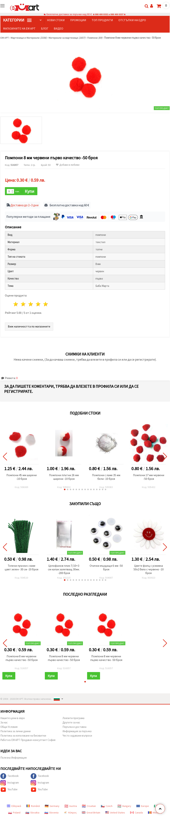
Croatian (89, 806)
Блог (44, 28)
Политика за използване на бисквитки (23, 736)
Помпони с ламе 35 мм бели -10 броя (106, 477)
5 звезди (45, 304)
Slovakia (32, 813)
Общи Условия (8, 727)
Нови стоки (56, 20)
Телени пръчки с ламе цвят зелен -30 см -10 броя (21, 567)
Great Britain (91, 813)
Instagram (9, 783)
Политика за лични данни (15, 731)
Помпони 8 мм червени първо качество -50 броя (21, 658)
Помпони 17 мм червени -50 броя (148, 477)
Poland (14, 813)
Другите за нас (71, 723)
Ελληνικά (14, 806)
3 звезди (31, 304)
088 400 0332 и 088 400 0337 (109, 14)
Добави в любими (67, 164)
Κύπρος (70, 813)
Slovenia (51, 813)
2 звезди (23, 304)
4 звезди (38, 304)
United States (115, 813)
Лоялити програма (73, 718)
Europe (142, 806)
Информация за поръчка (76, 731)
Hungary (124, 806)
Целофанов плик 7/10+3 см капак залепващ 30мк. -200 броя (64, 569)
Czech (106, 806)
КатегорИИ (17, 20)
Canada (136, 813)
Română (33, 806)
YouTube (8, 790)
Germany (52, 806)
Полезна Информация (13, 758)
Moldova (155, 813)
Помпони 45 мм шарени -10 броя (21, 477)
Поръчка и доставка (74, 727)
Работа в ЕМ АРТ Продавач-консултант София (27, 740)
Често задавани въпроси (77, 736)
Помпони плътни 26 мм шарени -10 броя (64, 477)
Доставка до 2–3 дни (25, 206)
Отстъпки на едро (132, 20)
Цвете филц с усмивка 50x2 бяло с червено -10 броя (149, 569)
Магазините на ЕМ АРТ (19, 28)
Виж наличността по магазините (29, 326)
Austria (71, 806)
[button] (64, 489)
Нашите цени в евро (12, 718)
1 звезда (16, 304)
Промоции (78, 20)
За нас (4, 723)
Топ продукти (102, 20)
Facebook (9, 776)
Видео (58, 28)
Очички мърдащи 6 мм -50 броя (106, 567)
